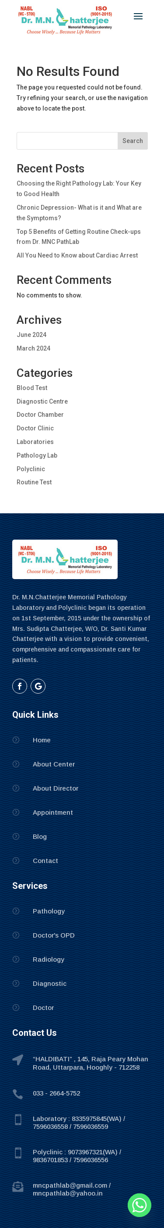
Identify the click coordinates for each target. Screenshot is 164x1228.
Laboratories (35, 441)
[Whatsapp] (139, 1205)
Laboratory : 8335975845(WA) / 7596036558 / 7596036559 (79, 1122)
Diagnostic (49, 983)
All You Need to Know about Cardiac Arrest (77, 255)
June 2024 (31, 334)
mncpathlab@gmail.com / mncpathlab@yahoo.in (72, 1189)
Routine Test (34, 482)
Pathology (49, 911)
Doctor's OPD (54, 935)
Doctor (43, 1007)
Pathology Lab (37, 455)
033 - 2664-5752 (56, 1093)
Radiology (48, 959)
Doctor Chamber (40, 414)
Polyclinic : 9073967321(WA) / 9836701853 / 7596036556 (77, 1156)
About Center (54, 764)
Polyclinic (31, 469)
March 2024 (33, 348)
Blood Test (32, 387)
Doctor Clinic (35, 428)
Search (132, 140)
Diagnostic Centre (42, 401)
